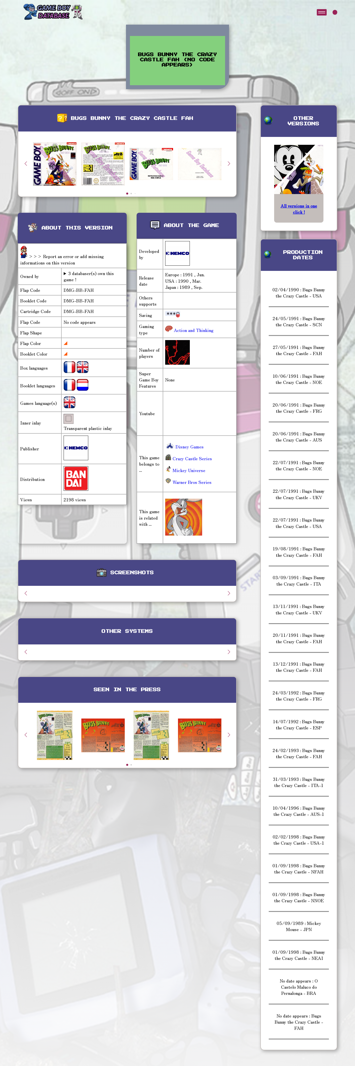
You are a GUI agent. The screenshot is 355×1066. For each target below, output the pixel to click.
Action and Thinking (193, 330)
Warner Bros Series (188, 482)
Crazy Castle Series (188, 458)
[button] (229, 163)
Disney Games (184, 446)
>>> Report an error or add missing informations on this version (62, 259)
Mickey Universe (185, 470)
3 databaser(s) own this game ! (89, 276)
